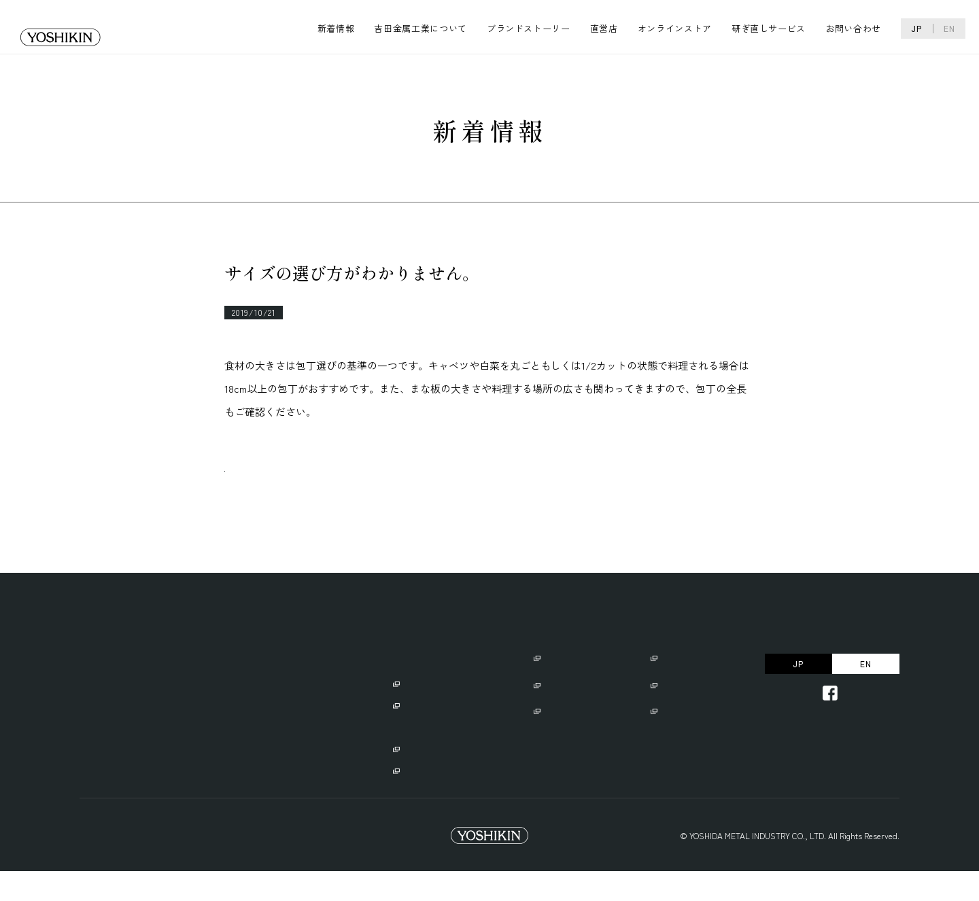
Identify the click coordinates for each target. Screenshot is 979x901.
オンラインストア (675, 28)
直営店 (604, 28)
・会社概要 (168, 712)
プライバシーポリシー (124, 865)
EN (949, 28)
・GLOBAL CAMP (423, 777)
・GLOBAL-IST (419, 734)
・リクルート (172, 734)
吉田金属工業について (420, 28)
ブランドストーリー (528, 28)
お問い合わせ (853, 28)
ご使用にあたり (565, 688)
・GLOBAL (411, 712)
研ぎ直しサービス (769, 28)
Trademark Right (237, 865)
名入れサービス (565, 715)
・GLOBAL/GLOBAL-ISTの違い (449, 799)
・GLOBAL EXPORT (419, 756)
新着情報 (336, 28)
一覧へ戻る (276, 484)
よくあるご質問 (682, 715)
